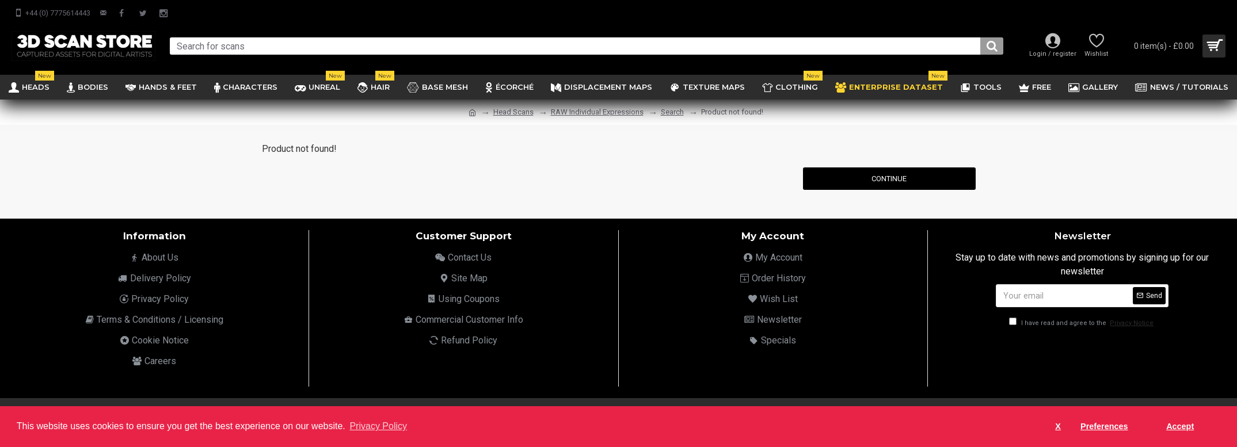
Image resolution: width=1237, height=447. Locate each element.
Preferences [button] (1104, 426)
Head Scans (513, 112)
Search (672, 112)
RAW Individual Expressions (597, 112)
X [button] (1058, 426)
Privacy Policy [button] (378, 426)
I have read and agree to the (1082, 323)
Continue (889, 178)
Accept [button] (1180, 426)
